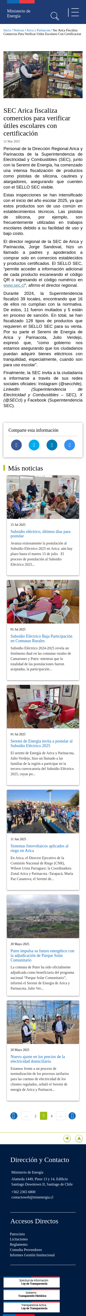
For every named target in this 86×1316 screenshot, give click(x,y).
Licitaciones (19, 1239)
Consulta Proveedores (26, 1250)
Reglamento (19, 1244)
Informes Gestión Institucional (32, 1255)
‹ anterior (13, 1115)
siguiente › (72, 1115)
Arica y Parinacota (38, 30)
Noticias (19, 30)
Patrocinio (17, 1234)
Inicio (7, 30)
